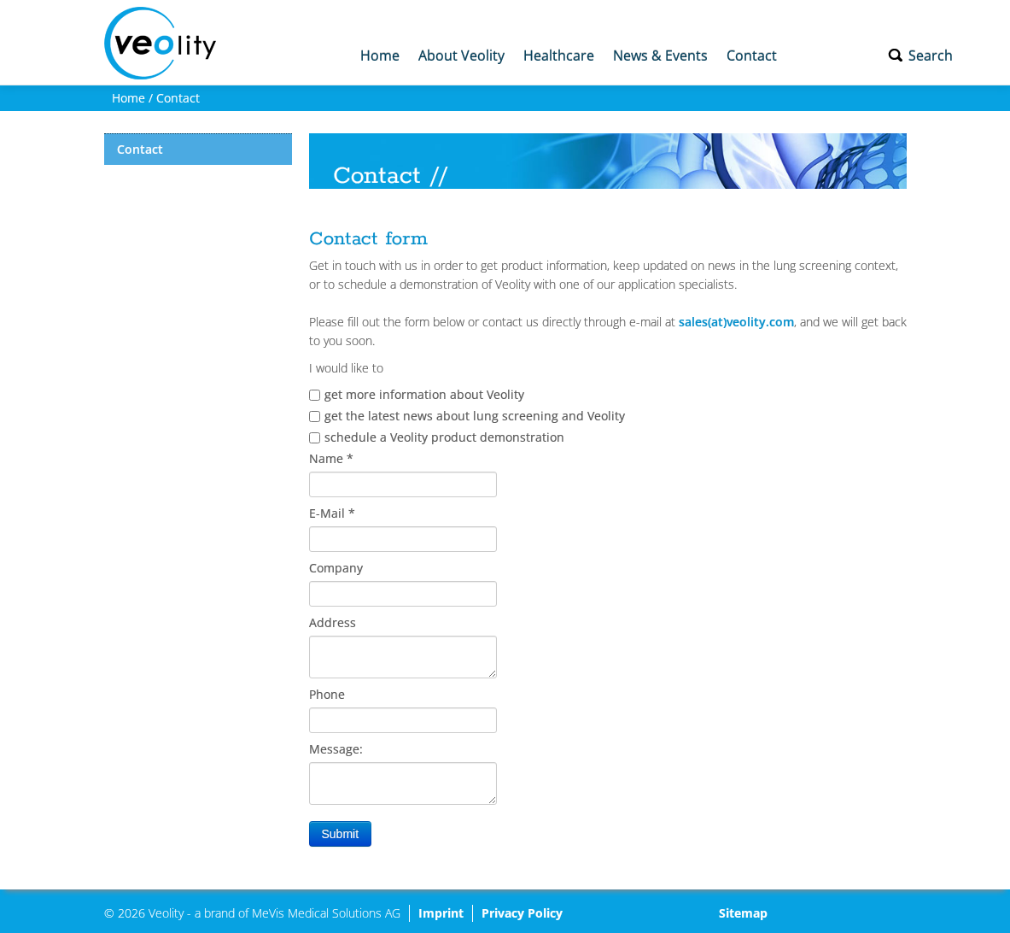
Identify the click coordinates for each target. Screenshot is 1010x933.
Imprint (441, 913)
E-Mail (332, 513)
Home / (130, 98)
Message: (336, 749)
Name (331, 458)
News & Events (660, 55)
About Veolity (461, 55)
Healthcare (558, 55)
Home (380, 55)
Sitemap (743, 913)
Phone (327, 694)
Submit (340, 834)
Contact (752, 55)
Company (336, 568)
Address (332, 622)
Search (930, 55)
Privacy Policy (522, 913)
